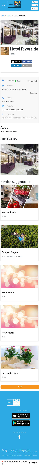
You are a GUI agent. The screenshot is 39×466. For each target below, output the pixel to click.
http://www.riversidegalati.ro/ (12, 110)
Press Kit (34, 452)
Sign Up (35, 5)
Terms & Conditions (24, 450)
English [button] (34, 8)
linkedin (16, 65)
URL (25, 65)
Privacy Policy (5, 452)
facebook (27, 62)
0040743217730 (8, 101)
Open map (33, 93)
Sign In (35, 2)
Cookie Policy (16, 452)
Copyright (26, 452)
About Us (4, 450)
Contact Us (13, 450)
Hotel (9, 16)
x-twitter (16, 61)
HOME (2, 16)
